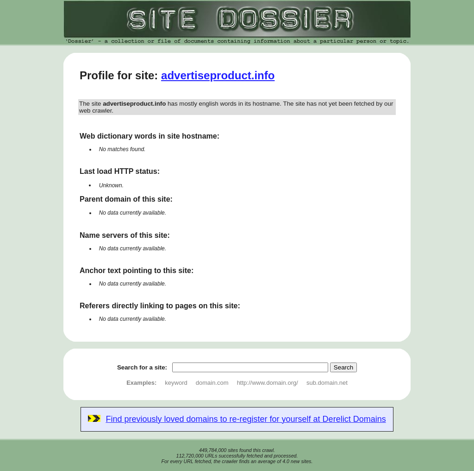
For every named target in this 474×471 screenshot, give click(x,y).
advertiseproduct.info (217, 75)
